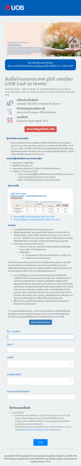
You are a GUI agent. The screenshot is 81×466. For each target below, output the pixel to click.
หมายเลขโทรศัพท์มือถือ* (18, 391)
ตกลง (40, 442)
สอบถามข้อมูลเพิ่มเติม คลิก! (40, 129)
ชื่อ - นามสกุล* (14, 331)
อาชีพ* (10, 357)
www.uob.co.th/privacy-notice (35, 429)
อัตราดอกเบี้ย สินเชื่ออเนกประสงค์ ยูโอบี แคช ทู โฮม (34, 216)
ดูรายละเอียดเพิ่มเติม (40, 322)
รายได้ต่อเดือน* (14, 374)
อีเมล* (10, 344)
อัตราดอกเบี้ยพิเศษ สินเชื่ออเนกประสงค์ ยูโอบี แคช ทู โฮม (36, 219)
